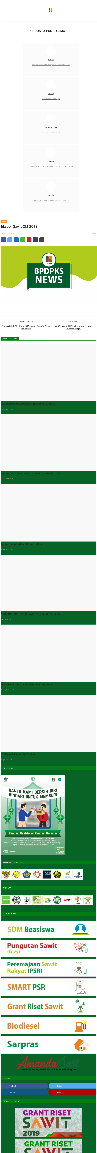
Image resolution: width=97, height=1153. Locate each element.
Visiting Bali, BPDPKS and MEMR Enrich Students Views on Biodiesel (26, 327)
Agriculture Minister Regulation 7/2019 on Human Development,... (31, 614)
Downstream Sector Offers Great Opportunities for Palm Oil (28, 403)
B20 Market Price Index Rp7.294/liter (18, 754)
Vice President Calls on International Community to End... (27, 684)
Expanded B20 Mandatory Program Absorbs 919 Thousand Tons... (31, 473)
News (4, 222)
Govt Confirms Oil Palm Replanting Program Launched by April (73, 327)
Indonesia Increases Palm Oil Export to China (21, 544)
